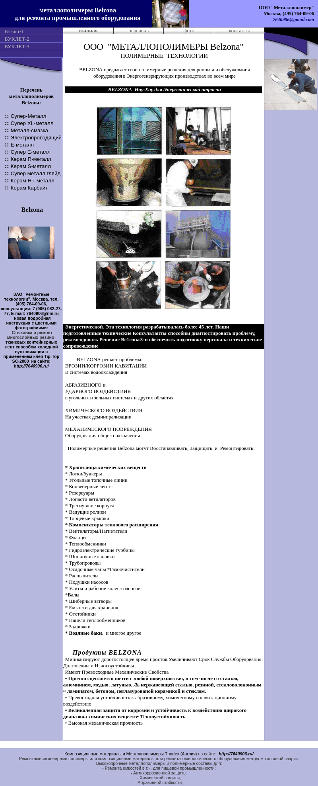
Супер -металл (32, 123)
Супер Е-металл (30, 152)
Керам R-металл (31, 159)
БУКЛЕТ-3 (17, 46)
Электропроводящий (36, 138)
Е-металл (22, 145)
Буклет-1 (14, 31)
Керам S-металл (31, 166)
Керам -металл (32, 181)
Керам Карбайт (29, 188)
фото (189, 30)
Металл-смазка (29, 130)
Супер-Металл (29, 116)
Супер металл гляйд (36, 173)
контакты (239, 30)
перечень (138, 30)
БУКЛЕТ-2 (17, 39)
